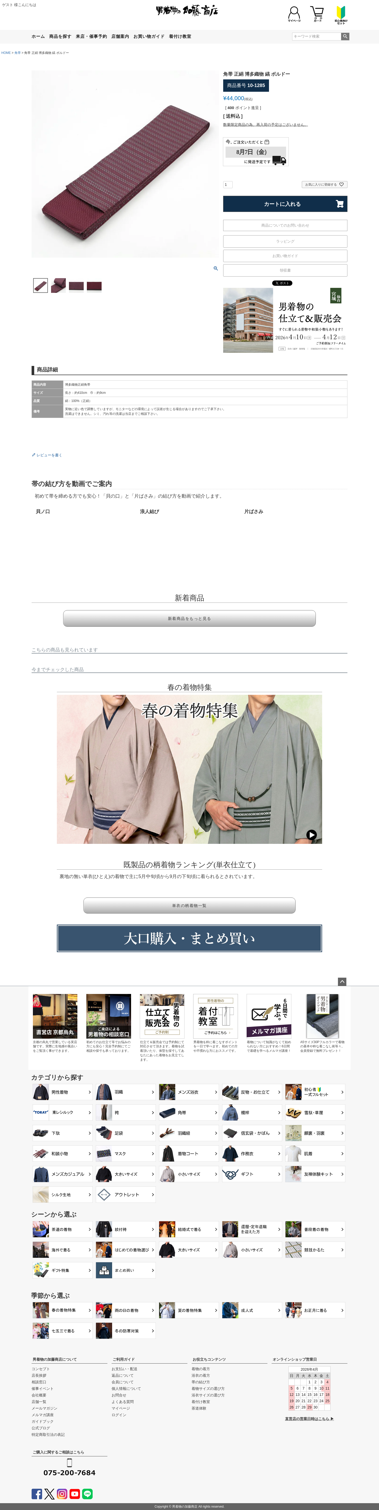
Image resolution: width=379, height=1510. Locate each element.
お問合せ (119, 1395)
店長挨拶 (39, 1375)
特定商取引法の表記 (48, 1434)
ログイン (119, 1415)
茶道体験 (199, 1408)
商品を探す (60, 36)
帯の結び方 (201, 1382)
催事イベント (43, 1388)
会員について (123, 1382)
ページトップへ (342, 982)
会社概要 (39, 1395)
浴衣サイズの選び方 (208, 1395)
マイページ (121, 1408)
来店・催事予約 (91, 36)
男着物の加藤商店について (55, 1359)
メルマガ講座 (43, 1415)
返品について (123, 1375)
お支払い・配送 (124, 1369)
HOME (6, 53)
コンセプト (41, 1369)
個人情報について (126, 1388)
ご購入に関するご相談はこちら (58, 1452)
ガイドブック (43, 1421)
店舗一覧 (39, 1402)
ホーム (38, 36)
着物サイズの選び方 (208, 1388)
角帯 (17, 53)
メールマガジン (44, 1408)
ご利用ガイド (124, 1359)
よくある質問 (123, 1402)
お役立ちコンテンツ (209, 1359)
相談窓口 (39, 1382)
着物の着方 (201, 1369)
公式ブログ (41, 1428)
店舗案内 (120, 36)
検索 (345, 36)
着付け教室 (180, 36)
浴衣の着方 (201, 1375)
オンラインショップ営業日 (295, 1359)
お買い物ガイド (149, 36)
